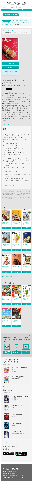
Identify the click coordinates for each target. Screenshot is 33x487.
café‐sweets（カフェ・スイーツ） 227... (16, 268)
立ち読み (10, 67)
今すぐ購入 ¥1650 (10, 63)
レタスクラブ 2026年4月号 (16, 299)
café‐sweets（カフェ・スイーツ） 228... (6, 268)
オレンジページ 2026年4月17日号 (5, 299)
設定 (20, 7)
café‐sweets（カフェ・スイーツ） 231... (6, 245)
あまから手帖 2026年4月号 (16, 321)
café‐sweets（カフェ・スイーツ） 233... (16, 223)
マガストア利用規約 (7, 471)
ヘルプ (27, 7)
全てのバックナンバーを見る (10, 276)
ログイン (5, 7)
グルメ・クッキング (7, 124)
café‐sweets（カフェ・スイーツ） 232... (26, 223)
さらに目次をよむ (9, 185)
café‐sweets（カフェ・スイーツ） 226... (26, 268)
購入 (6, 227)
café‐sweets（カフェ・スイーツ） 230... (16, 245)
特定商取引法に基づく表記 (9, 473)
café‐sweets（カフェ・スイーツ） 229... (26, 245)
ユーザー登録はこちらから (16, 9)
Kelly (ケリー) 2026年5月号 (6, 321)
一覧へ (5, 386)
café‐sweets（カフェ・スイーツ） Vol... (6, 223)
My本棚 (12, 7)
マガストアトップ (8, 31)
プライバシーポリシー (20, 471)
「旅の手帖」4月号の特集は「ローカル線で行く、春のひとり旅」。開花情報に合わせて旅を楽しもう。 (16, 22)
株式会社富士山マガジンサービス (16, 475)
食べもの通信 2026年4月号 (26, 299)
